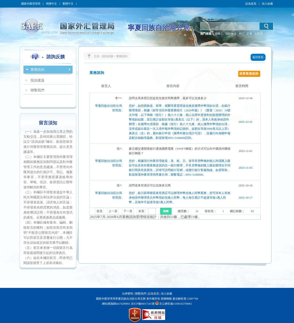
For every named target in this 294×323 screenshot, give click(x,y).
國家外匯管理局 (30, 3)
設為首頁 (250, 3)
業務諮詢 (121, 56)
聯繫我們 (140, 293)
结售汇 (219, 33)
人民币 (258, 33)
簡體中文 (51, 3)
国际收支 (231, 33)
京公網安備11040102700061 (175, 303)
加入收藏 (267, 3)
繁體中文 (68, 3)
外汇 (241, 33)
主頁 (96, 56)
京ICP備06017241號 (142, 303)
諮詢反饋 (107, 56)
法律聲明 (127, 293)
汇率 (249, 33)
